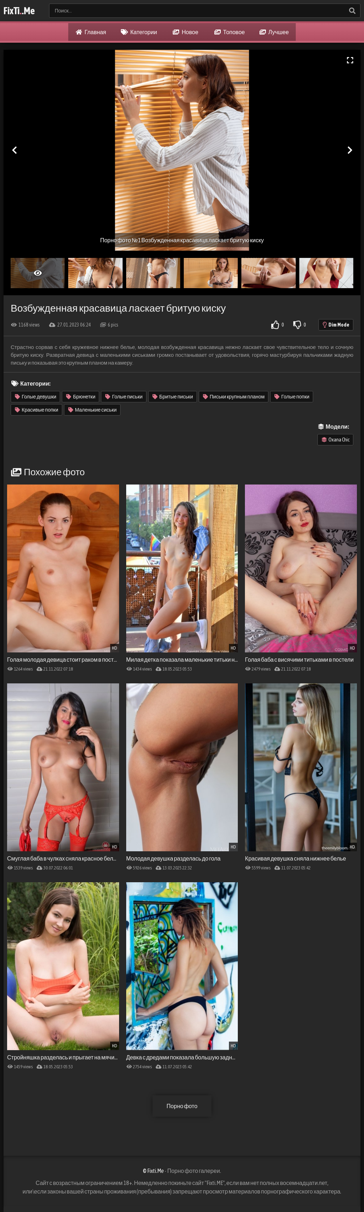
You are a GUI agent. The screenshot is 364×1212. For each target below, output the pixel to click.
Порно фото (182, 1106)
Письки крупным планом (234, 396)
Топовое (229, 32)
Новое (185, 32)
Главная (91, 32)
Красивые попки (36, 409)
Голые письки (124, 396)
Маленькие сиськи (92, 409)
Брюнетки (80, 396)
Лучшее (274, 32)
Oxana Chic (335, 439)
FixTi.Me (19, 10)
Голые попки (291, 396)
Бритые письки (172, 396)
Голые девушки (35, 396)
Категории (139, 32)
